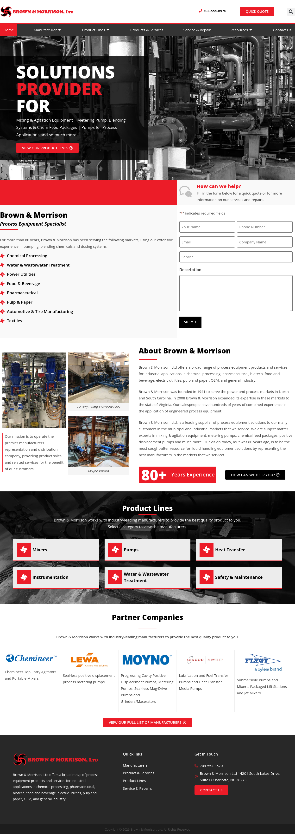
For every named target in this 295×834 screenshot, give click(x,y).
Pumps (131, 547)
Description (190, 268)
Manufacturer (48, 29)
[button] (291, 12)
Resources (242, 29)
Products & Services (146, 29)
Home (9, 29)
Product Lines (96, 29)
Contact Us (282, 29)
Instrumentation (50, 575)
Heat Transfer (230, 547)
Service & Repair (197, 29)
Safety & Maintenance (239, 575)
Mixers (39, 547)
